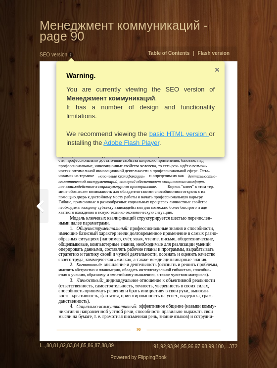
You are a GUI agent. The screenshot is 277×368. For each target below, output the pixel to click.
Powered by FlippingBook (138, 357)
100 (220, 346)
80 (49, 345)
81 (56, 345)
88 (104, 345)
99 (211, 346)
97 (197, 346)
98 (204, 346)
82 (63, 345)
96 (190, 346)
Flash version (214, 53)
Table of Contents (169, 53)
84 (77, 345)
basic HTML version (179, 134)
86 (90, 345)
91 (156, 346)
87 (97, 345)
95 (183, 346)
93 (170, 346)
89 (111, 345)
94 (177, 346)
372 (233, 346)
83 (70, 345)
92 (163, 346)
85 (83, 345)
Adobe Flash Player (131, 142)
